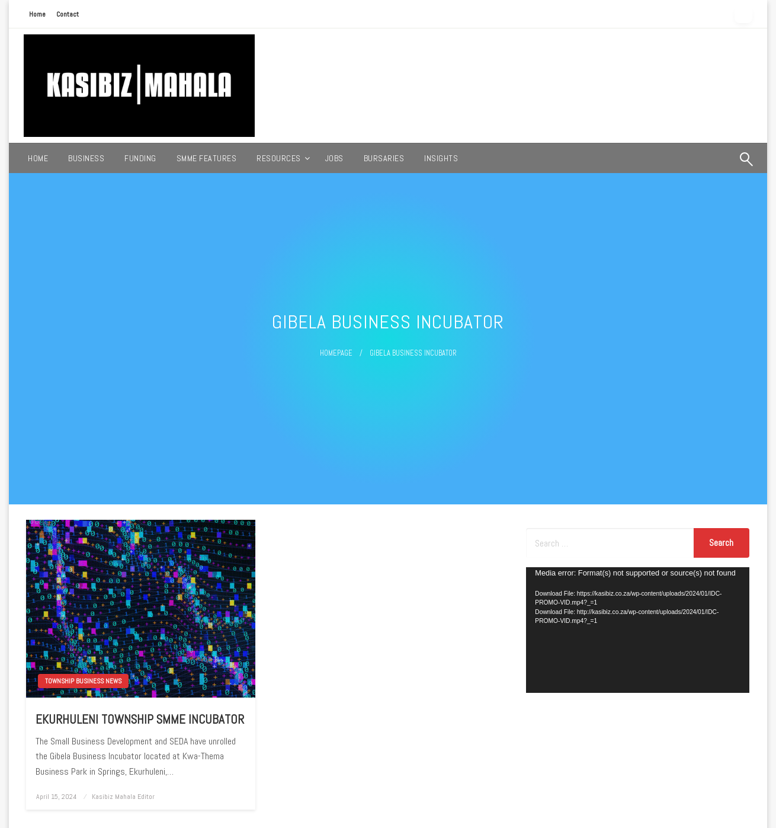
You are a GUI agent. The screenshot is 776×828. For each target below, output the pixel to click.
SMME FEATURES (207, 158)
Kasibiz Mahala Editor (123, 796)
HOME (38, 158)
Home (37, 14)
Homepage (336, 353)
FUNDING (140, 158)
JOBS (334, 158)
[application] (637, 630)
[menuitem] (38, 158)
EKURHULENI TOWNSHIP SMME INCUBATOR (140, 719)
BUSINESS (86, 158)
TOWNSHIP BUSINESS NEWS (83, 681)
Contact (67, 14)
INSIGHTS (441, 158)
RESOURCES (278, 158)
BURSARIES (384, 158)
